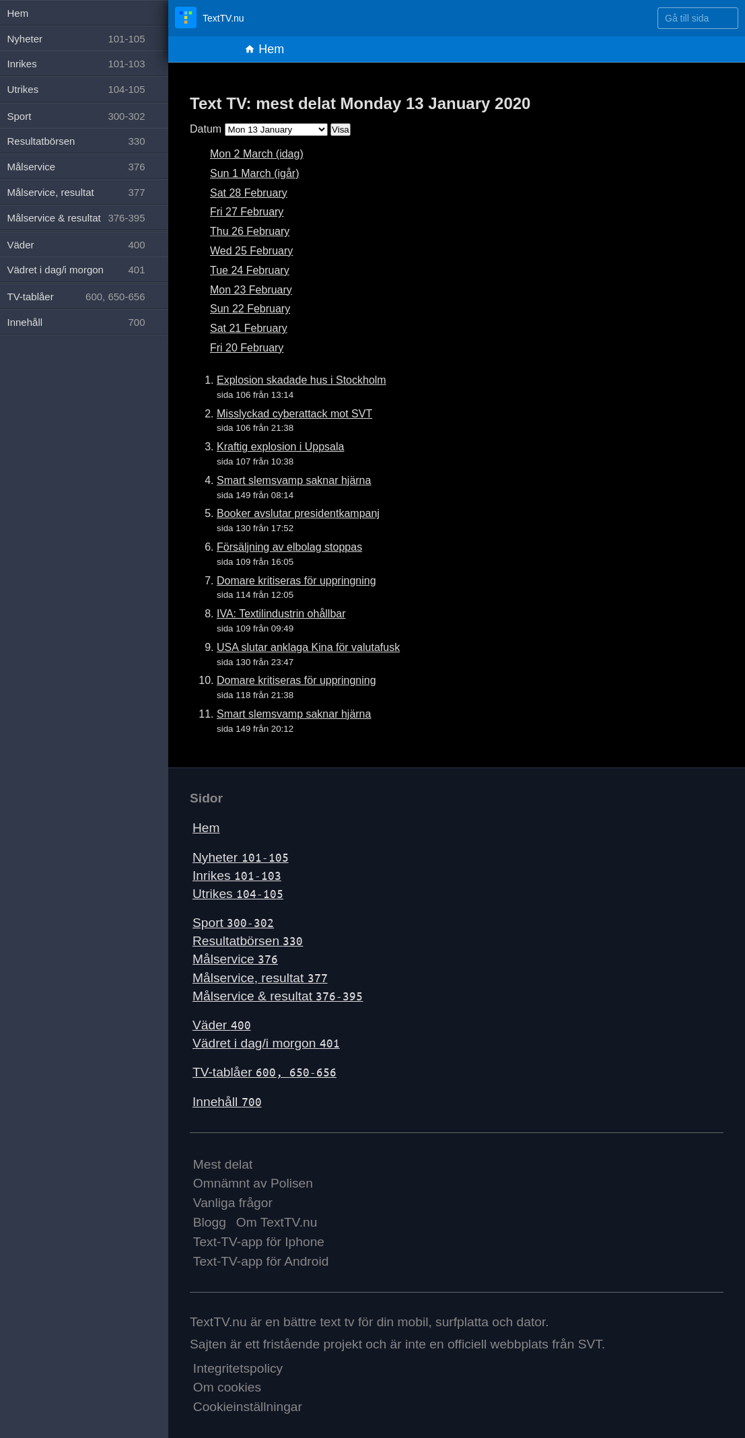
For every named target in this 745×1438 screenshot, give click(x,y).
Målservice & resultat (277, 996)
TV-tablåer (264, 1072)
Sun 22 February (250, 308)
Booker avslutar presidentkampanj (298, 513)
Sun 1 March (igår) (254, 173)
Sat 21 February (248, 328)
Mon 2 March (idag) (257, 154)
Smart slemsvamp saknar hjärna (294, 480)
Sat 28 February (248, 193)
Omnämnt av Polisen (253, 1183)
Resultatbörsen (247, 941)
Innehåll (227, 1102)
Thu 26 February (249, 231)
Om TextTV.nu (277, 1222)
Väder (221, 1025)
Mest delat (223, 1164)
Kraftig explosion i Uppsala (280, 446)
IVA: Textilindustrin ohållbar (281, 613)
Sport (233, 923)
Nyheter (240, 857)
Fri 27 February (246, 211)
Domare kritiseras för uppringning (296, 580)
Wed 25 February (251, 250)
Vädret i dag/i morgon (266, 1043)
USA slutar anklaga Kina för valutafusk (308, 647)
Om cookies (227, 1387)
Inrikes (236, 875)
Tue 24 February (249, 270)
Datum (205, 129)
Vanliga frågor (233, 1203)
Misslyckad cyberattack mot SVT (294, 413)
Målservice (235, 959)
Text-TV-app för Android (261, 1261)
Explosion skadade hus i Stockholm (301, 380)
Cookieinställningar (247, 1407)
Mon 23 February (251, 290)
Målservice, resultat (260, 978)
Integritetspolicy (238, 1368)
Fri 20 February (246, 347)
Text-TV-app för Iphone (258, 1242)
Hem (264, 49)
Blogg (209, 1222)
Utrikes (237, 894)
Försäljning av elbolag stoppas (289, 547)
